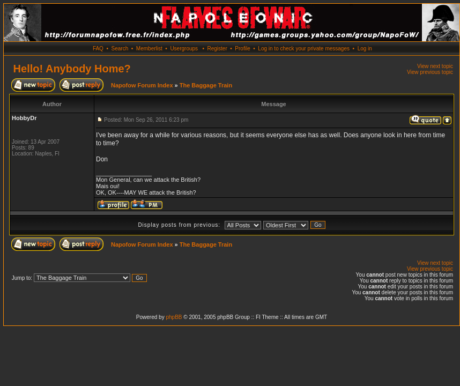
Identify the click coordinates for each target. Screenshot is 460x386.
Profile (242, 48)
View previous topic (430, 72)
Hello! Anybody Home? (72, 69)
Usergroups (184, 48)
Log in (365, 48)
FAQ (98, 48)
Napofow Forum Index (142, 85)
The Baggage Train (206, 85)
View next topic (435, 66)
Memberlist (149, 48)
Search (120, 48)
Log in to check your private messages (304, 48)
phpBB (174, 317)
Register (217, 48)
